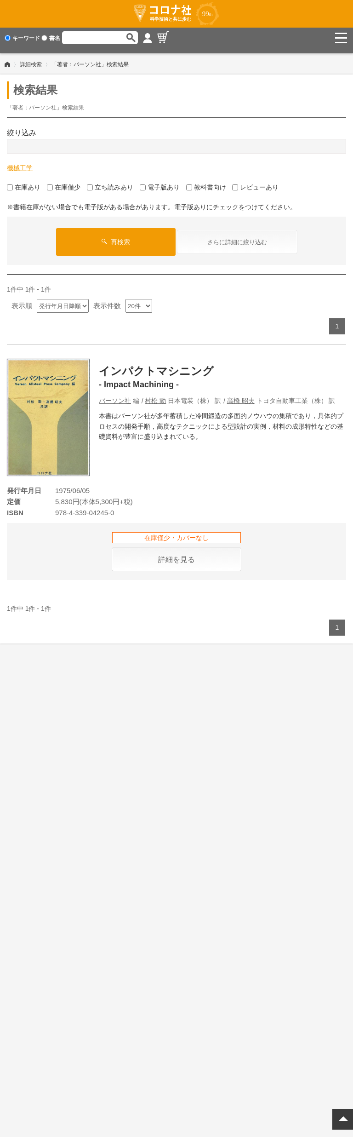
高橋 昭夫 (241, 395)
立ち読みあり (110, 182)
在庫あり (23, 182)
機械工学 (20, 163)
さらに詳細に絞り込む (237, 237)
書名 (50, 38)
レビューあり (255, 182)
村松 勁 (155, 395)
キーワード (22, 38)
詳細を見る (176, 554)
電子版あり (160, 182)
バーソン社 (115, 395)
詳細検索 (31, 59)
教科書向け (206, 182)
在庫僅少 (63, 182)
